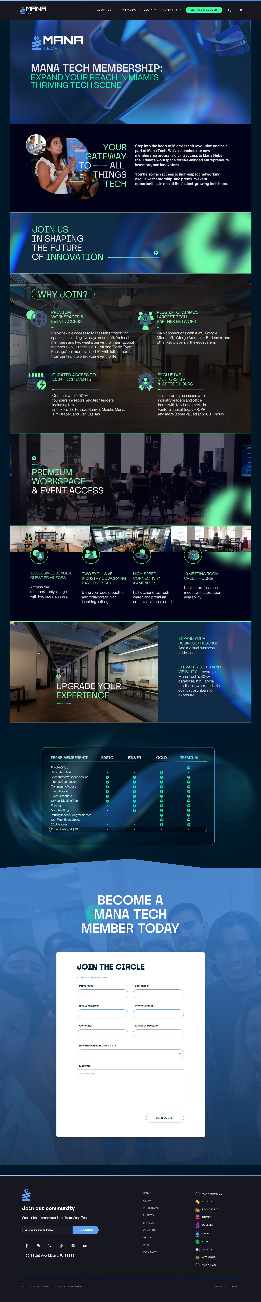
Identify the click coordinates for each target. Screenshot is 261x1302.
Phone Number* (160, 1011)
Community (169, 10)
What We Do (128, 10)
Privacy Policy (105, 1116)
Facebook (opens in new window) (27, 1246)
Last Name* (161, 991)
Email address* (105, 1011)
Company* (105, 1031)
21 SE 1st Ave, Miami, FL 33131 (50, 1256)
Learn (148, 10)
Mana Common (42, 1286)
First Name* (105, 991)
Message (133, 1085)
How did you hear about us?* (133, 1051)
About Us (105, 10)
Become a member (204, 10)
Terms (234, 1286)
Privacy (220, 1286)
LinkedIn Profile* (161, 1031)
